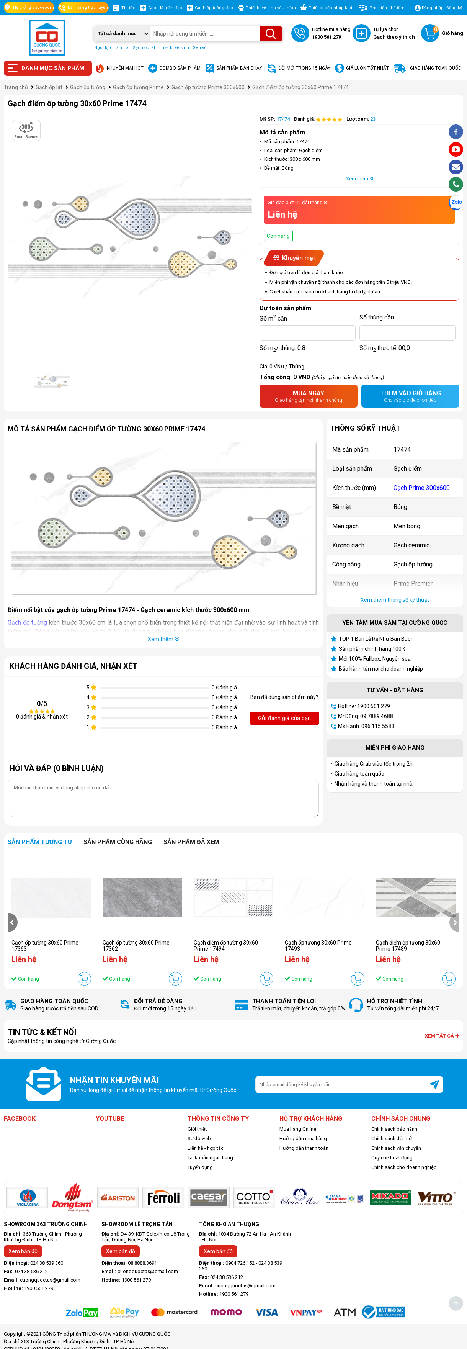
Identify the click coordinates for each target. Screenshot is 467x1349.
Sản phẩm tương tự (40, 842)
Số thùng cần (376, 317)
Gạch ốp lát (143, 47)
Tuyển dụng (200, 1167)
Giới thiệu (198, 1129)
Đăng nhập (433, 7)
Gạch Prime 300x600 (422, 487)
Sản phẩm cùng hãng (117, 842)
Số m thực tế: (384, 348)
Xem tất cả (442, 1036)
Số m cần (273, 317)
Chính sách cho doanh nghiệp (404, 1167)
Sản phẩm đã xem (191, 842)
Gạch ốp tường (27, 622)
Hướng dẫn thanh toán (303, 1148)
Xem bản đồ (23, 1251)
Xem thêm (359, 179)
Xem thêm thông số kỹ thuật (395, 600)
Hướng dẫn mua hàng (303, 1138)
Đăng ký (454, 7)
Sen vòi (200, 47)
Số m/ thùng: (282, 348)
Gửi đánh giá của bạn (284, 718)
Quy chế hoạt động (392, 1158)
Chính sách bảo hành (394, 1129)
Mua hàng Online (297, 1129)
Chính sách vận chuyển (396, 1148)
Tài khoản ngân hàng (210, 1158)
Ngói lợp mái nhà (111, 47)
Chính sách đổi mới (392, 1138)
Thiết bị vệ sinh (174, 47)
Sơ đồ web (199, 1138)
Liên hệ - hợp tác (206, 1148)
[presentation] (13, 922)
